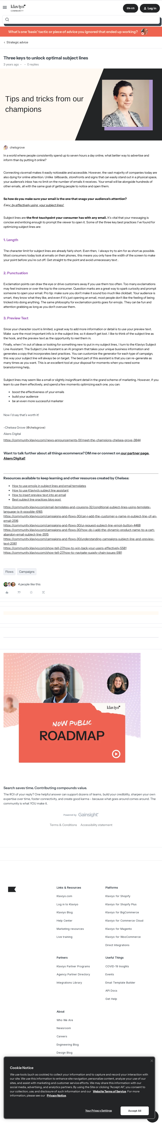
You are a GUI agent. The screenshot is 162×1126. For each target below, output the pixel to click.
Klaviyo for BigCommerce (122, 912)
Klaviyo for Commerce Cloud (124, 920)
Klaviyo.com (64, 896)
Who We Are (65, 1020)
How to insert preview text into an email (39, 495)
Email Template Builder (120, 982)
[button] (4, 9)
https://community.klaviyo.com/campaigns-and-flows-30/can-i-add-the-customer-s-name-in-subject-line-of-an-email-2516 (80, 518)
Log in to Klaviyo (67, 904)
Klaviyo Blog (65, 912)
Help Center (64, 920)
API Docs (111, 990)
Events (109, 974)
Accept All (134, 1110)
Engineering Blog (68, 1044)
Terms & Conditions (63, 825)
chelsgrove (17, 147)
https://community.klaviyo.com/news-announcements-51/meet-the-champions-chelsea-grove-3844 (72, 440)
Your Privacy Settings (98, 1110)
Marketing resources (70, 928)
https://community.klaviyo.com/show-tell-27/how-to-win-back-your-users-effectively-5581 (64, 548)
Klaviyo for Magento (118, 928)
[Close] (152, 1060)
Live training (64, 936)
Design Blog (64, 1052)
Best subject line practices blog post (36, 499)
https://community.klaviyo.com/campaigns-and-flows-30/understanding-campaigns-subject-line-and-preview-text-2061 (78, 541)
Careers (62, 1036)
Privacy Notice (56, 1095)
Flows (9, 572)
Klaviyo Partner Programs (73, 966)
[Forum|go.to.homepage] (18, 8)
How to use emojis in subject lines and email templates (49, 486)
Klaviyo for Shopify (117, 896)
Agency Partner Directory (73, 974)
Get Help (111, 998)
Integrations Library (69, 982)
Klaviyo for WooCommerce (123, 936)
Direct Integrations (117, 945)
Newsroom (64, 1028)
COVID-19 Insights (117, 966)
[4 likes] (22, 584)
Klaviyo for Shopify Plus (121, 904)
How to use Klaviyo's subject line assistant (40, 490)
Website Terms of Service (109, 1091)
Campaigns (26, 572)
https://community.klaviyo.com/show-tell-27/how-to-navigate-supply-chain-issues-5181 (62, 553)
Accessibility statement (96, 825)
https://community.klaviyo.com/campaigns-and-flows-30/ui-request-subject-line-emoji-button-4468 (72, 525)
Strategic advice (17, 42)
